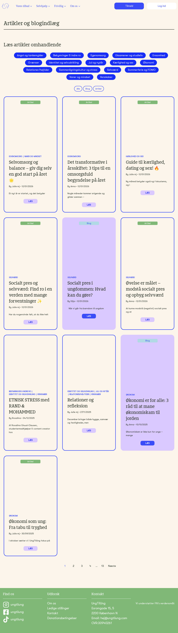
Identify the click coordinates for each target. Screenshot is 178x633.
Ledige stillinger (58, 608)
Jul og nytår (96, 62)
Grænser (33, 62)
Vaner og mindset (79, 77)
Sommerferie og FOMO (142, 69)
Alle (78, 88)
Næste (112, 565)
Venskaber (106, 77)
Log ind (162, 6)
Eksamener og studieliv (129, 55)
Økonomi (148, 62)
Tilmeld (129, 6)
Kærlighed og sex (123, 62)
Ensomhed (158, 55)
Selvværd (112, 69)
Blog (87, 88)
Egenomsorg (98, 55)
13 (102, 565)
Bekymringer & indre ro (67, 55)
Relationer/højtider (37, 69)
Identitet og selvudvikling (64, 62)
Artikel (98, 88)
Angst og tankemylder (30, 55)
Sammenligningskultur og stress (78, 69)
